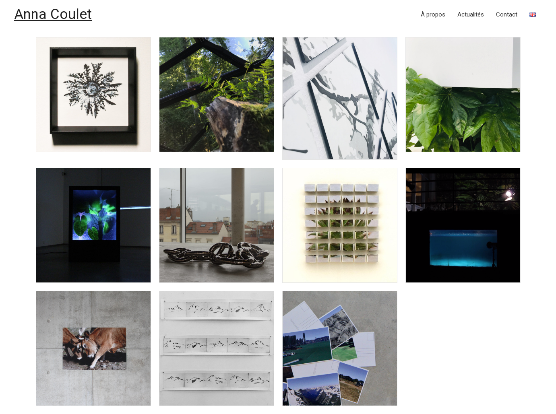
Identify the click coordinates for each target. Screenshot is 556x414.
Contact (506, 14)
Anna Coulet (53, 14)
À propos (433, 14)
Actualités (470, 14)
